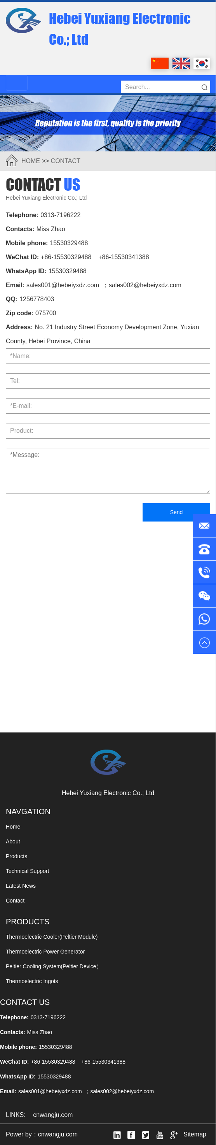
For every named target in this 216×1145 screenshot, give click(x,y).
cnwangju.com (53, 1115)
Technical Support (27, 871)
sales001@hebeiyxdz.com (62, 285)
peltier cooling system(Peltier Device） (54, 966)
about (13, 841)
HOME (30, 161)
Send (176, 512)
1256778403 (36, 299)
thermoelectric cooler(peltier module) (52, 937)
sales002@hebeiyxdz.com (145, 285)
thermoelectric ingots (32, 981)
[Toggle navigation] (17, 83)
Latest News (21, 886)
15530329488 (69, 243)
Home (13, 827)
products (16, 856)
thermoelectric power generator (45, 951)
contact (65, 161)
